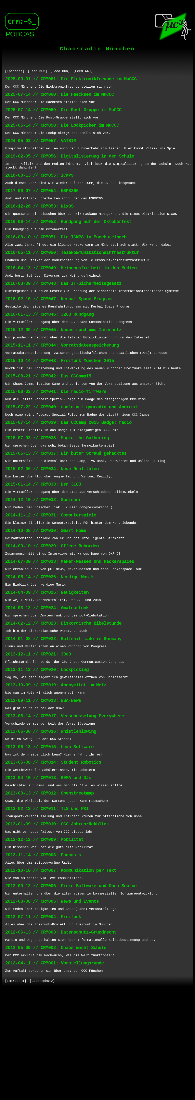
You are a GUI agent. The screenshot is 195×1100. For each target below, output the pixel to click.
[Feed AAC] (83, 72)
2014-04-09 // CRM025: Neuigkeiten (47, 655)
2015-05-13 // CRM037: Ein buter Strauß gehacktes (66, 499)
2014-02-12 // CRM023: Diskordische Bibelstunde (63, 689)
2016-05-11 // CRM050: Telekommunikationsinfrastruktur (72, 275)
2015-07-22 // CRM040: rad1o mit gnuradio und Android (71, 448)
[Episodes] (14, 72)
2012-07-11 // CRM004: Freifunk (43, 1018)
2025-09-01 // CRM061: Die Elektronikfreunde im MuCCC (71, 80)
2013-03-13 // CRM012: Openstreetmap (49, 879)
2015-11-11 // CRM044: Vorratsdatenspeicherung (62, 378)
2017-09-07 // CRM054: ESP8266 (42, 206)
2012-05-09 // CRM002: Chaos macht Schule (55, 1052)
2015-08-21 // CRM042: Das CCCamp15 (48, 413)
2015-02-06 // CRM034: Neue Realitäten (52, 517)
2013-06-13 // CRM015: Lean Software (49, 828)
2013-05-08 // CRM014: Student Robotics (53, 845)
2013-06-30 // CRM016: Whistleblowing (50, 810)
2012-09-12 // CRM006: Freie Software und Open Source (71, 983)
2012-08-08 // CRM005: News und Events (52, 1000)
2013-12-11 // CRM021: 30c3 (38, 724)
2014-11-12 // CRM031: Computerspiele (50, 568)
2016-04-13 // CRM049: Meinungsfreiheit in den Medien (71, 292)
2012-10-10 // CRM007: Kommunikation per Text (60, 966)
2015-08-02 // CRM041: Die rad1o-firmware (55, 430)
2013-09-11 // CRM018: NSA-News (43, 776)
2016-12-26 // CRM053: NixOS (39, 223)
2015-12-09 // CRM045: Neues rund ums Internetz (63, 361)
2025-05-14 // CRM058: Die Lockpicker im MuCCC (62, 132)
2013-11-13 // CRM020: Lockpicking (47, 741)
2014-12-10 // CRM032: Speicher (43, 551)
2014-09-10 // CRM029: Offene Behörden (52, 603)
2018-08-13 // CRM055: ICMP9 (39, 188)
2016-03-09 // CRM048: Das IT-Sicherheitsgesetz (63, 309)
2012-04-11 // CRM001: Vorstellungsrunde (54, 1069)
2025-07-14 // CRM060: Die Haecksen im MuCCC (59, 98)
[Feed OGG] (60, 72)
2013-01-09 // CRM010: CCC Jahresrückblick (57, 914)
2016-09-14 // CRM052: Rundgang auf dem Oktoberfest (68, 240)
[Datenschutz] (42, 1089)
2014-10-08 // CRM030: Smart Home (45, 586)
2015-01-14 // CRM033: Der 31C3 (43, 534)
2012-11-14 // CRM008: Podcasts (43, 949)
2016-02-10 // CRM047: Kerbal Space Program (58, 327)
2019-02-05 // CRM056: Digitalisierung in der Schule (69, 167)
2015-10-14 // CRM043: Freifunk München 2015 (59, 396)
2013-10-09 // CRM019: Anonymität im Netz (55, 758)
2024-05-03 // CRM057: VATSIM (40, 149)
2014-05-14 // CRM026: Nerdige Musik (49, 638)
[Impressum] (15, 1089)
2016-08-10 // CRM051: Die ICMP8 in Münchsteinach (66, 257)
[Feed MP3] (37, 72)
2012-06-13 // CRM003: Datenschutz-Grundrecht (60, 1035)
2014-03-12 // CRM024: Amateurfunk (47, 672)
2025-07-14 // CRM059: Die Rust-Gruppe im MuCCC (63, 115)
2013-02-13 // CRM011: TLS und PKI (47, 897)
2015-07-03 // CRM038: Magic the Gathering (57, 482)
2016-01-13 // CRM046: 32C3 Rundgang (49, 344)
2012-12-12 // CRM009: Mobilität (44, 931)
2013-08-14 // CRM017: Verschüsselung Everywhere (64, 793)
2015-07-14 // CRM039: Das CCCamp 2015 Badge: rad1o (68, 465)
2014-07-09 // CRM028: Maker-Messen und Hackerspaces (69, 620)
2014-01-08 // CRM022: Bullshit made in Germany (63, 707)
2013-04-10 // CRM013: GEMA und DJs (48, 862)
